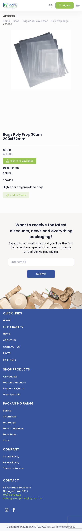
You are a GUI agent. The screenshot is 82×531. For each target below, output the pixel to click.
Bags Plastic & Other (35, 21)
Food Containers (13, 428)
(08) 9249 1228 (12, 494)
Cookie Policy (11, 456)
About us (9, 340)
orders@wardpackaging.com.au (22, 498)
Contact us (11, 346)
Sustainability (13, 327)
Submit (41, 274)
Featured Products (14, 382)
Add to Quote (17, 195)
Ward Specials (11, 394)
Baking (7, 410)
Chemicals (9, 416)
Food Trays (9, 434)
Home (6, 21)
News (6, 333)
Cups (6, 440)
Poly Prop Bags (60, 21)
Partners (9, 360)
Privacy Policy (11, 462)
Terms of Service (13, 468)
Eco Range (9, 422)
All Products (10, 376)
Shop (16, 21)
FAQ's (6, 353)
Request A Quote (13, 388)
